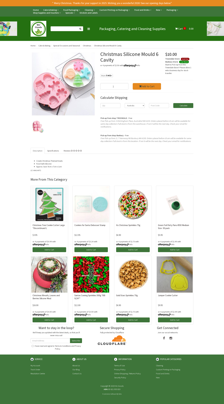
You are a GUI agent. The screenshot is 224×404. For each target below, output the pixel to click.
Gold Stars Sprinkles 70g (127, 295)
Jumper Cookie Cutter (168, 295)
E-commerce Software (109, 394)
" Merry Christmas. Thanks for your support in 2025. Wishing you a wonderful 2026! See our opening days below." (112, 3)
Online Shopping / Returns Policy (127, 373)
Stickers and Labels (89, 12)
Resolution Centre (38, 373)
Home (36, 10)
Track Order (35, 369)
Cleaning (90, 10)
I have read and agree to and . (56, 347)
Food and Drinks (142, 10)
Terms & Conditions (63, 346)
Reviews (73, 150)
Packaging (172, 10)
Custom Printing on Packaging (114, 10)
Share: (106, 76)
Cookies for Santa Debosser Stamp (89, 225)
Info (138, 65)
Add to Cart (146, 86)
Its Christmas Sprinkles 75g (128, 225)
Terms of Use (119, 365)
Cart (184, 28)
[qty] (110, 105)
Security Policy (120, 377)
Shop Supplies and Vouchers (47, 12)
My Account (35, 365)
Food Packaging (71, 10)
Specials (70, 12)
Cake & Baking (51, 10)
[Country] (135, 105)
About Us (76, 365)
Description (37, 150)
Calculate (183, 105)
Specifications (53, 150)
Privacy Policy (119, 369)
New (159, 10)
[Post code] (159, 105)
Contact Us (76, 373)
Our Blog (76, 369)
